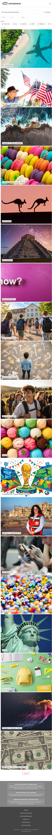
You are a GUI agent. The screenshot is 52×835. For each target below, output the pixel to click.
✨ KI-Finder (46, 12)
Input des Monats (26, 825)
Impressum (26, 819)
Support (26, 810)
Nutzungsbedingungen (26, 816)
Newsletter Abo (26, 822)
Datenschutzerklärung (26, 813)
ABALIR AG (28, 831)
